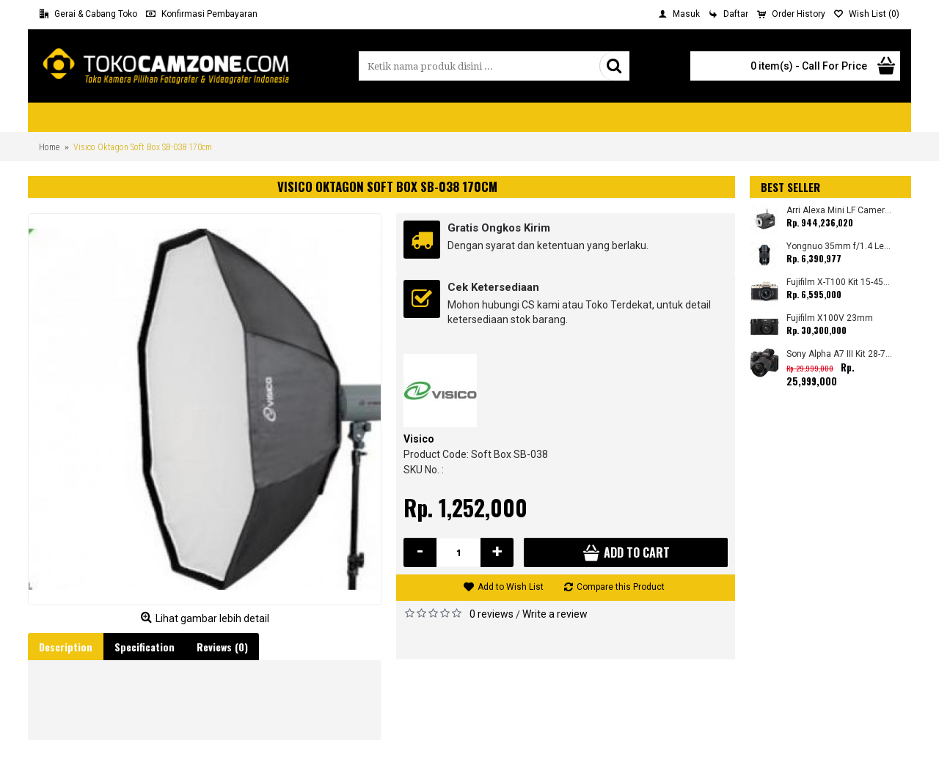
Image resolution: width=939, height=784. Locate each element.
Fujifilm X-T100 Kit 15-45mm (839, 282)
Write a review (555, 614)
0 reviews (492, 614)
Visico (418, 439)
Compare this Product (621, 587)
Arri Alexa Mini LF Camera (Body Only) (839, 210)
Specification (144, 646)
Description (65, 646)
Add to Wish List (511, 587)
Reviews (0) (222, 646)
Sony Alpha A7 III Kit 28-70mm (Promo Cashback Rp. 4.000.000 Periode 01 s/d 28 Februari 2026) (839, 354)
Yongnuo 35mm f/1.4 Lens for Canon (839, 246)
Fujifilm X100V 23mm (829, 318)
